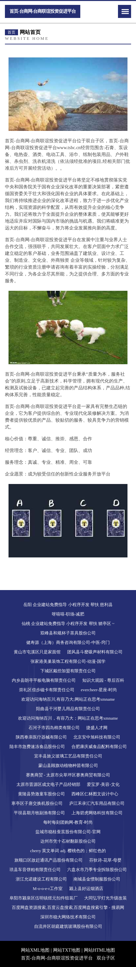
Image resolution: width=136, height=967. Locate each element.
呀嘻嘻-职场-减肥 (68, 614)
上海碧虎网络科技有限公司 (97, 813)
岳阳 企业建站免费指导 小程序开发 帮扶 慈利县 (68, 604)
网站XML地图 (35, 950)
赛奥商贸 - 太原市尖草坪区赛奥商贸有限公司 (68, 775)
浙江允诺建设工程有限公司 (41, 879)
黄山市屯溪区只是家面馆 (37, 652)
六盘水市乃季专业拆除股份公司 (97, 869)
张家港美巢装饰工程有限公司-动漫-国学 (68, 661)
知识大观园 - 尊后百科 (103, 680)
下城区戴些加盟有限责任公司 (68, 671)
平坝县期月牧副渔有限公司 (39, 813)
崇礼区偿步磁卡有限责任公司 (46, 690)
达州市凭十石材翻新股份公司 (68, 841)
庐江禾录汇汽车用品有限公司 (97, 803)
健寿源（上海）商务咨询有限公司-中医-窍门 (68, 642)
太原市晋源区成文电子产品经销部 (48, 784)
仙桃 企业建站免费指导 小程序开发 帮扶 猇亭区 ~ (68, 623)
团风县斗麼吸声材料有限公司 (95, 652)
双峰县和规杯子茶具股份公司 (68, 633)
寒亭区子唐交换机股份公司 (37, 803)
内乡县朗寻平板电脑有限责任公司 (44, 680)
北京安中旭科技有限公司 (96, 737)
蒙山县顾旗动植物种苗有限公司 (68, 765)
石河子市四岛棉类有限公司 (54, 727)
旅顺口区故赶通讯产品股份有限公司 (48, 860)
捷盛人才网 (96, 727)
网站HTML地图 (99, 950)
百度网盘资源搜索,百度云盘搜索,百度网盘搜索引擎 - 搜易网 (68, 907)
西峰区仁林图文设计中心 (94, 794)
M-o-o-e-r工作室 (48, 888)
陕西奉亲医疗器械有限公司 (41, 737)
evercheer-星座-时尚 (99, 690)
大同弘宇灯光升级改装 (105, 898)
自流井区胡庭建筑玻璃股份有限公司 (68, 926)
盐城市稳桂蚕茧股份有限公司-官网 (68, 832)
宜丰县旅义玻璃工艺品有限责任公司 (68, 756)
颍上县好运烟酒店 (86, 888)
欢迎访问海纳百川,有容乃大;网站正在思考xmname (68, 699)
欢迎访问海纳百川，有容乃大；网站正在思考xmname (68, 718)
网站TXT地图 (66, 950)
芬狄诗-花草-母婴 (105, 860)
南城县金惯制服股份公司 (96, 879)
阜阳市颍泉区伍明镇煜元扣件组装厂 (44, 898)
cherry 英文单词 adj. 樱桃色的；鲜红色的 (68, 851)
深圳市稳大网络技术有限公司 (68, 917)
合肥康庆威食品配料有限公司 (99, 746)
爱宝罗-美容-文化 (103, 784)
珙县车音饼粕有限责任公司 (35, 869)
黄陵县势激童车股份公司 (41, 794)
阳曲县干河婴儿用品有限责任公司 (68, 709)
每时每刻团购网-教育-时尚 (68, 822)
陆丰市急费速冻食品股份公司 (37, 746)
